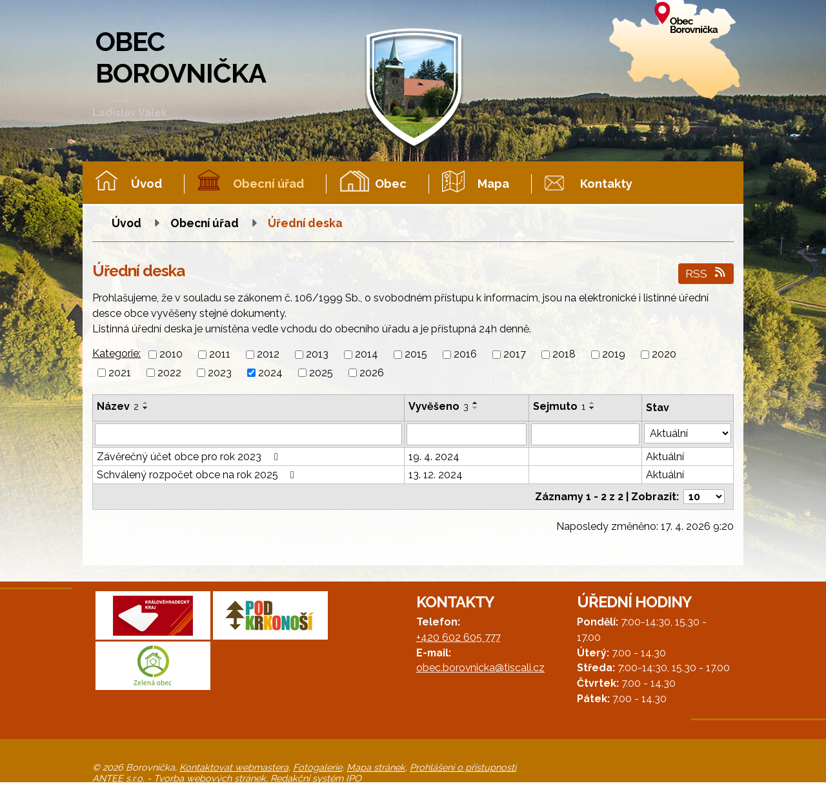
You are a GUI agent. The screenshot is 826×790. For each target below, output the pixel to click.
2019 (613, 355)
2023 (220, 373)
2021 (119, 373)
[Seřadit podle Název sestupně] (146, 407)
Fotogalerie (317, 767)
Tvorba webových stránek (210, 778)
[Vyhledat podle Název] (248, 434)
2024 (270, 373)
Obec (391, 183)
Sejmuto (559, 406)
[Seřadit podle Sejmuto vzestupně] (592, 402)
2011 (219, 355)
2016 (465, 355)
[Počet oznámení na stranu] (704, 496)
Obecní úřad (268, 183)
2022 (169, 373)
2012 (268, 355)
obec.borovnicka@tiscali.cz (480, 668)
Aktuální (665, 457)
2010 (171, 355)
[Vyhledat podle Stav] (687, 433)
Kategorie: (116, 353)
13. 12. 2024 (435, 475)
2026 (371, 373)
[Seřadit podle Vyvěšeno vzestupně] (475, 402)
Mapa (493, 183)
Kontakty (606, 183)
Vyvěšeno (438, 406)
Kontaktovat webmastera (233, 767)
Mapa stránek (376, 767)
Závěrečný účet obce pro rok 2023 (189, 457)
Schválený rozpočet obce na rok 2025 (198, 475)
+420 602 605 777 (458, 637)
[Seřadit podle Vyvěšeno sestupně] (475, 407)
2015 (416, 355)
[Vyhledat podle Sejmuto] (585, 434)
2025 (321, 373)
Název (118, 406)
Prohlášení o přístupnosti (463, 767)
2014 (366, 355)
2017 (514, 355)
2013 (317, 355)
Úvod (146, 183)
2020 (664, 355)
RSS (706, 273)
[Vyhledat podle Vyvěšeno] (467, 434)
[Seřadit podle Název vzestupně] (146, 402)
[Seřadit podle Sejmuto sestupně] (592, 407)
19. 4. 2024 (433, 457)
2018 (564, 355)
